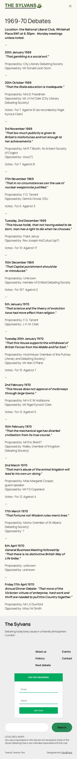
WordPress (66, 752)
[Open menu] (70, 6)
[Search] (62, 727)
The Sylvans (18, 624)
